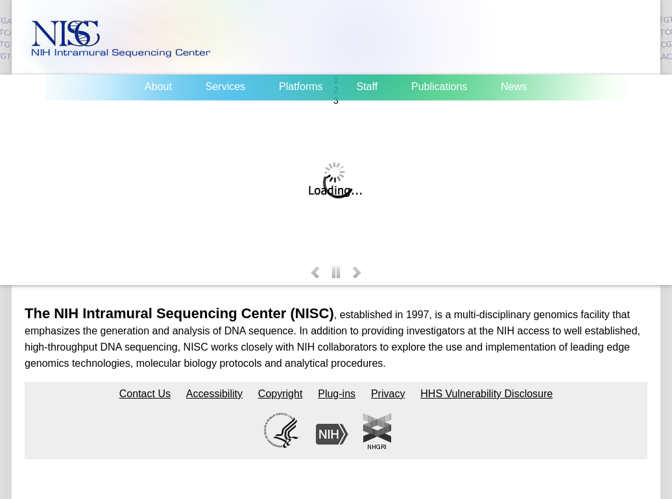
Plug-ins (336, 393)
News (514, 86)
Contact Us (145, 393)
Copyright (280, 393)
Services (225, 86)
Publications (439, 86)
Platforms (301, 86)
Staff (367, 86)
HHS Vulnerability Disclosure (486, 393)
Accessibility (214, 393)
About (158, 86)
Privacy (388, 393)
